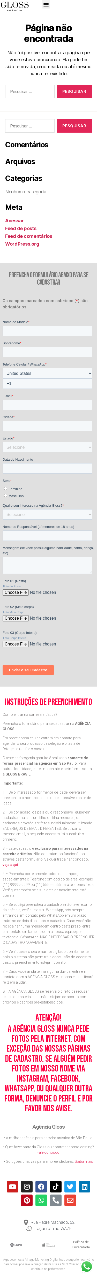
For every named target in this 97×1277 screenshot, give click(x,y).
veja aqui (10, 865)
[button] (46, 4)
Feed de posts (20, 228)
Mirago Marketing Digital (41, 1259)
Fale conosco (48, 1152)
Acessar (14, 220)
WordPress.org (22, 244)
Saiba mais (84, 1161)
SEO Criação (70, 1264)
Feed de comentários (28, 236)
